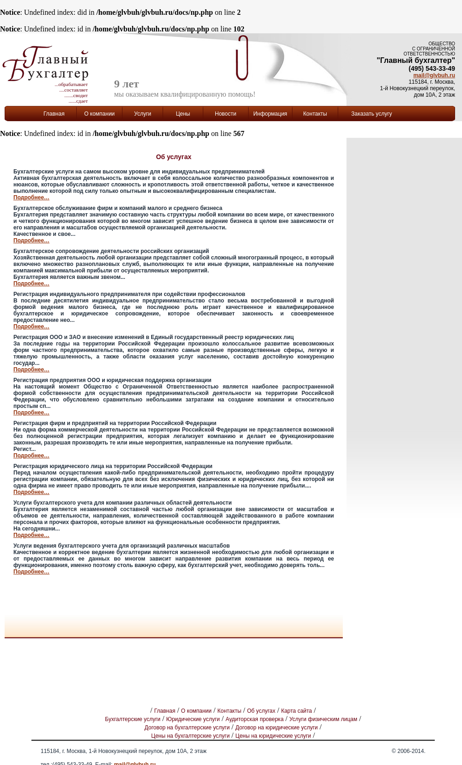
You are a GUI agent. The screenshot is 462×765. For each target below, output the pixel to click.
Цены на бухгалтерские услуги (190, 736)
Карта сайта (296, 711)
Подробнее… (31, 197)
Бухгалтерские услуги (132, 719)
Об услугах (261, 711)
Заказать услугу (371, 114)
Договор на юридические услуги (277, 727)
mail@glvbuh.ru (434, 75)
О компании (196, 711)
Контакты (315, 114)
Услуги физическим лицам (323, 719)
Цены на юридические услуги (273, 736)
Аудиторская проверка (254, 719)
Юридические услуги (193, 719)
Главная (54, 114)
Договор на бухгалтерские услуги (187, 727)
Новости (225, 114)
